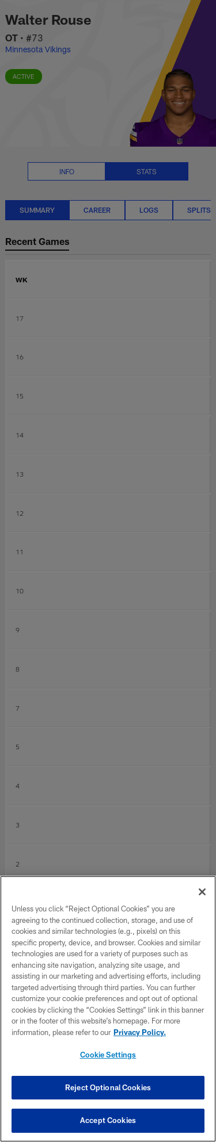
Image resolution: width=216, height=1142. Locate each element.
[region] (108, 1009)
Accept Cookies (108, 1120)
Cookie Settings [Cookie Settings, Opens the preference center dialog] (108, 1054)
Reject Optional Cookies (108, 1087)
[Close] (202, 892)
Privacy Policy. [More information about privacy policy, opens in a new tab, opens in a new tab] (139, 1032)
